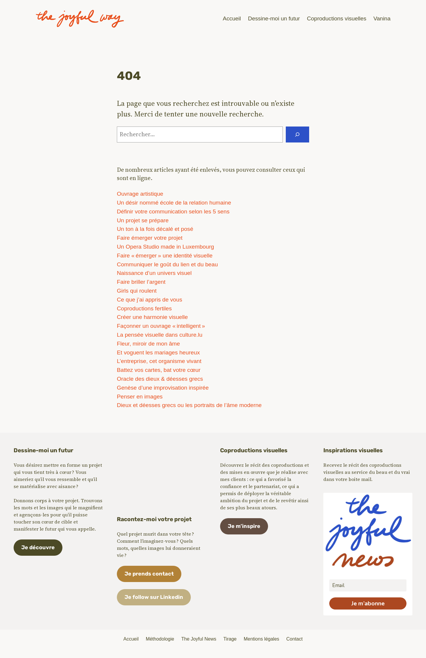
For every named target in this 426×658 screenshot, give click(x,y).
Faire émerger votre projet (150, 238)
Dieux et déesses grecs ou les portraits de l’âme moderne (189, 405)
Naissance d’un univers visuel (154, 273)
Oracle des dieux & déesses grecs (160, 379)
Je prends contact (149, 574)
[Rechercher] (297, 134)
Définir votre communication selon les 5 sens (173, 211)
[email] (367, 585)
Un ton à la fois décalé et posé (155, 229)
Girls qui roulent (136, 291)
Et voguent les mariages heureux (158, 352)
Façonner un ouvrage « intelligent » (161, 326)
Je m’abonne (368, 603)
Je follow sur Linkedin (154, 597)
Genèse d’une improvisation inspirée (163, 388)
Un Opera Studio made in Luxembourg (165, 247)
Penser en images (140, 396)
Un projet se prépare (143, 220)
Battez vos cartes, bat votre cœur (159, 370)
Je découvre (38, 547)
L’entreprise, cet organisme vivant (159, 361)
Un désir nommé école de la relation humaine (174, 203)
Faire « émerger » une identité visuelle (164, 255)
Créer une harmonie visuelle (152, 317)
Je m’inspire (244, 526)
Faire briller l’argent (141, 282)
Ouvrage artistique (140, 194)
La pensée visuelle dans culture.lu (159, 335)
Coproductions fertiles (144, 308)
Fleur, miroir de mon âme (148, 344)
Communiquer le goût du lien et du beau (167, 264)
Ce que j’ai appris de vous (149, 299)
